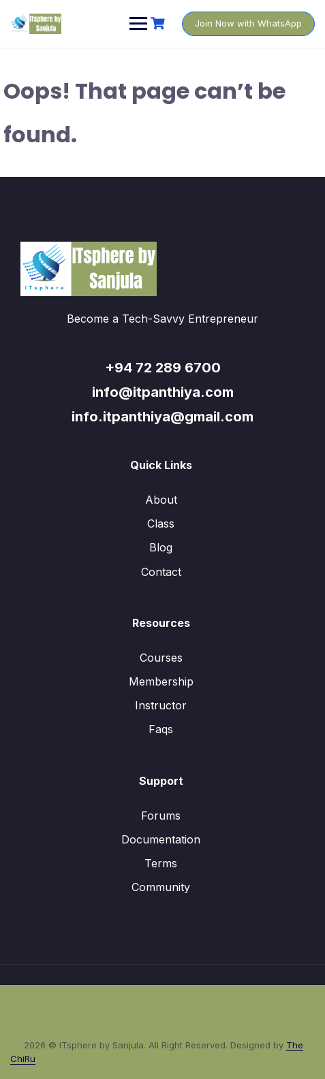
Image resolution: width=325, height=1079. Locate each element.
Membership (161, 681)
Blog (160, 547)
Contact (161, 572)
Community (160, 887)
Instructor (161, 705)
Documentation (160, 839)
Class (160, 523)
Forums (161, 815)
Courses (161, 657)
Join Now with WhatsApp (248, 23)
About (161, 499)
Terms (160, 863)
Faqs (161, 729)
